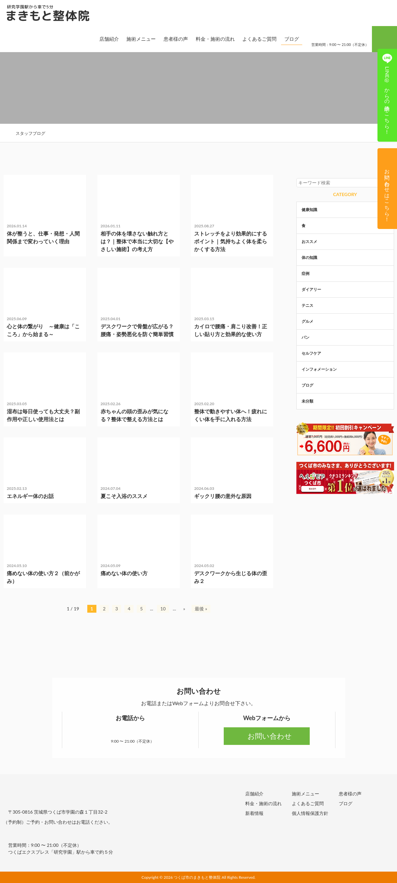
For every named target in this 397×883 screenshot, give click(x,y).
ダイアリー (311, 289)
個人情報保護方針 (310, 813)
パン (305, 337)
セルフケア (209, 274)
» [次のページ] (184, 608)
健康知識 (19, 359)
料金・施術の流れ (209, 39)
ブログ (286, 39)
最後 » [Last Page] (201, 608)
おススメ (309, 241)
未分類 (17, 181)
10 (162, 608)
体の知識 (207, 359)
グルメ (307, 321)
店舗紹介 (103, 39)
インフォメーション (319, 369)
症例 (203, 444)
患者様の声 (170, 39)
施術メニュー (135, 39)
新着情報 (254, 813)
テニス (307, 305)
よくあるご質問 (254, 39)
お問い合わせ (266, 736)
